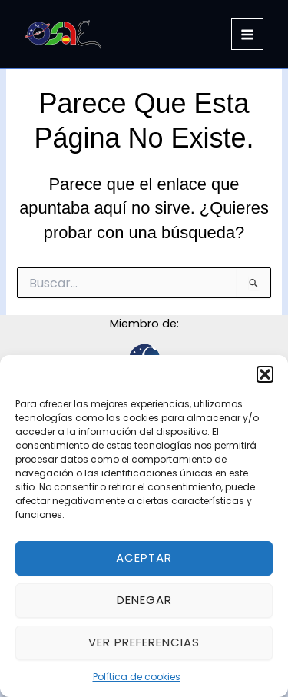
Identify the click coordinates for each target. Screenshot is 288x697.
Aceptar (144, 557)
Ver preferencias (144, 642)
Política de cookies (136, 676)
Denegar (144, 600)
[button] (265, 374)
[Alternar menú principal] (247, 34)
